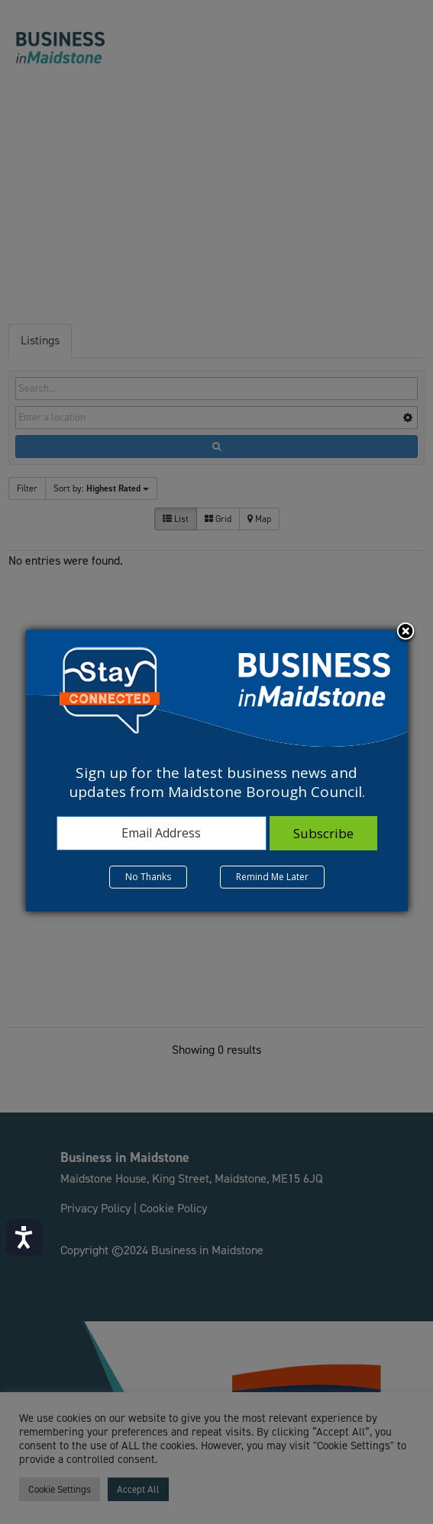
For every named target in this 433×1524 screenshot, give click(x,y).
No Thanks (148, 876)
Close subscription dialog (405, 632)
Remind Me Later (272, 876)
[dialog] (217, 770)
